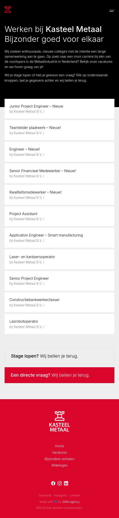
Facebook (45, 495)
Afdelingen (59, 465)
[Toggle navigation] (112, 10)
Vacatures (59, 452)
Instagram (60, 495)
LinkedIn (74, 495)
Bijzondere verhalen (59, 459)
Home (59, 446)
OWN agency (71, 502)
